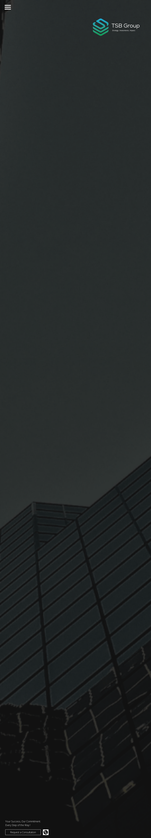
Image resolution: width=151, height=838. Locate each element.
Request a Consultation (23, 832)
